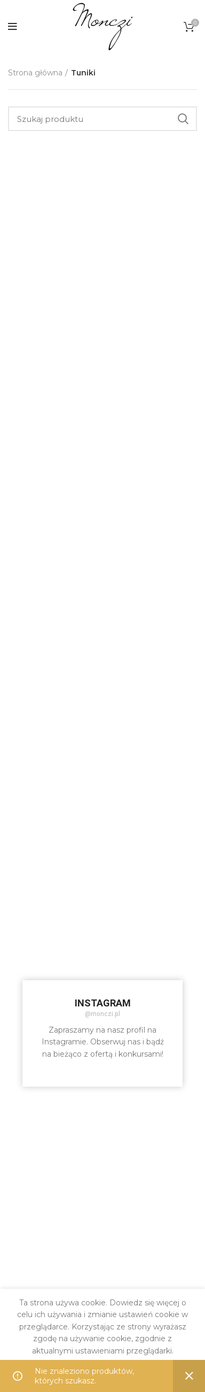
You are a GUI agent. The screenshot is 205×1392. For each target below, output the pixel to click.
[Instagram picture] (55, 797)
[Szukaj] (102, 118)
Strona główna (35, 73)
